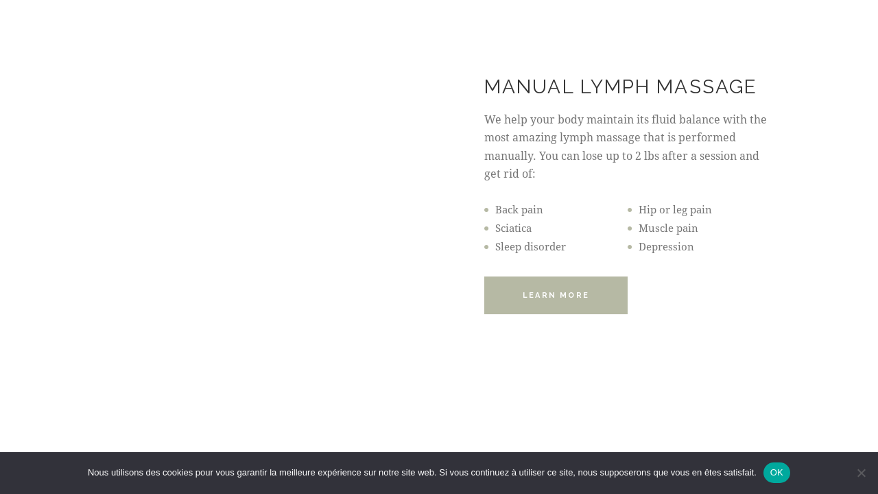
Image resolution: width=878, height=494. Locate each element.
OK (776, 472)
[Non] (861, 473)
